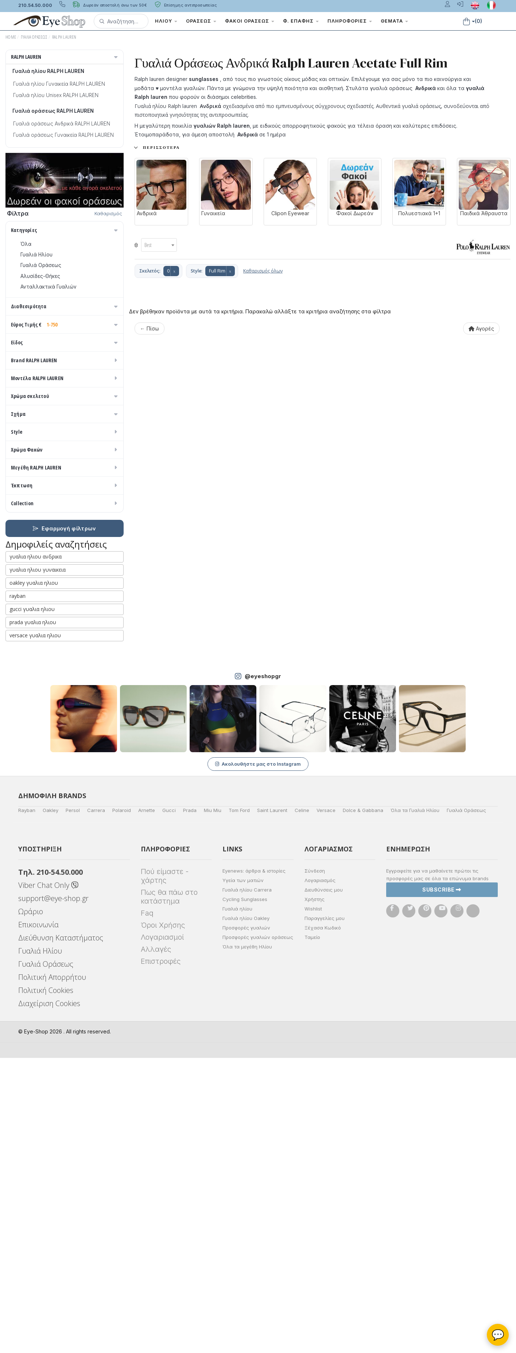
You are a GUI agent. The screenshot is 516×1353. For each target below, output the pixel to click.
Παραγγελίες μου (324, 1213)
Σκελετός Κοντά (40, 481)
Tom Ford (239, 1105)
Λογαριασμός (319, 1175)
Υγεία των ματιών (243, 1175)
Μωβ (29, 598)
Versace (326, 1105)
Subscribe (441, 1185)
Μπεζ (30, 587)
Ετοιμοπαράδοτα (45, 320)
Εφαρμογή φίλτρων (64, 823)
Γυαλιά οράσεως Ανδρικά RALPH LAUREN (61, 124)
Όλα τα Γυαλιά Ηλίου (415, 1105)
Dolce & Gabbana (363, 1105)
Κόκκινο (33, 630)
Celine (302, 1105)
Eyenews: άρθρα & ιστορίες (254, 1166)
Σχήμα (65, 653)
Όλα (28, 342)
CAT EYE (30, 678)
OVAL (26, 689)
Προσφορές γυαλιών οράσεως (257, 1232)
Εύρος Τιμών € (35, 376)
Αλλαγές (156, 1244)
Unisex (28, 428)
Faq (147, 1208)
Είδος (65, 403)
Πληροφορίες (349, 21)
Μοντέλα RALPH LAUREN (65, 533)
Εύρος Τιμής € (65, 361)
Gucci (169, 1105)
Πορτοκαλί (37, 608)
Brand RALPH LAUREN (65, 516)
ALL (28, 566)
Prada (190, 1105)
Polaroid (121, 1105)
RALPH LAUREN (64, 37)
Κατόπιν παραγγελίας (50, 331)
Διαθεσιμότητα (65, 306)
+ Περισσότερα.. (157, 147)
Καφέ (30, 640)
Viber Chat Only (48, 1180)
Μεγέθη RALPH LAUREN (65, 762)
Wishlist (313, 1204)
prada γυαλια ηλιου (32, 917)
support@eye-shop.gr (53, 1193)
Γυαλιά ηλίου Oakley (245, 1213)
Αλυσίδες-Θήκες (40, 276)
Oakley (50, 1105)
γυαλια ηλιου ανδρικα (35, 851)
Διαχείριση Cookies (49, 1298)
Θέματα (394, 21)
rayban (17, 891)
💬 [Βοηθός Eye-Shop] (498, 1335)
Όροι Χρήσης (163, 1220)
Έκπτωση (65, 780)
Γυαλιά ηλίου (237, 1204)
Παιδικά (29, 471)
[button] (121, 21)
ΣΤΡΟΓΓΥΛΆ (34, 700)
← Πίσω (149, 328)
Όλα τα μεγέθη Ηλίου (247, 1242)
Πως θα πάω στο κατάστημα (169, 1192)
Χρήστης (314, 1194)
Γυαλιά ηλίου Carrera (247, 1185)
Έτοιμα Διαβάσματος (46, 492)
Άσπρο (32, 576)
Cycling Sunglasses (244, 1194)
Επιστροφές (161, 1256)
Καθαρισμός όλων (263, 271)
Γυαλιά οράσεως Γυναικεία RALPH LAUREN (63, 135)
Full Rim (217, 271)
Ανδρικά (29, 449)
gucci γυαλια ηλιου (32, 904)
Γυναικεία (31, 460)
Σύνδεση (314, 1166)
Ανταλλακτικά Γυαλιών (48, 287)
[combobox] (159, 245)
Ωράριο (30, 1206)
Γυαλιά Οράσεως (34, 37)
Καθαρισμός (108, 213)
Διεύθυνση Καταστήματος (60, 1233)
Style (65, 726)
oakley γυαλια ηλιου (33, 877)
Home (10, 37)
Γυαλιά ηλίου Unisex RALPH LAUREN (55, 95)
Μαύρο (32, 619)
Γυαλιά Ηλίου (36, 255)
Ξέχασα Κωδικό (322, 1223)
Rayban (26, 1105)
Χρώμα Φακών (65, 744)
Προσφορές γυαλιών (246, 1223)
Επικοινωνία (38, 1220)
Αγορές (481, 328)
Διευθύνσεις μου (323, 1185)
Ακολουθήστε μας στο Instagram (258, 1059)
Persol (73, 1105)
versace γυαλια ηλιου (35, 930)
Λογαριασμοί (162, 1232)
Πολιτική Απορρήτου (52, 1272)
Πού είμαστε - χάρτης (165, 1171)
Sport (26, 439)
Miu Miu (212, 1105)
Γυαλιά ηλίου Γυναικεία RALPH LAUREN (59, 84)
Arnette (146, 1105)
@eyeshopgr (263, 971)
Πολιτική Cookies (45, 1285)
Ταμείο (312, 1232)
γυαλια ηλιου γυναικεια (37, 864)
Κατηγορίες (65, 230)
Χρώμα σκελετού (65, 551)
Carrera (96, 1105)
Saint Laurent (272, 1105)
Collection (65, 798)
